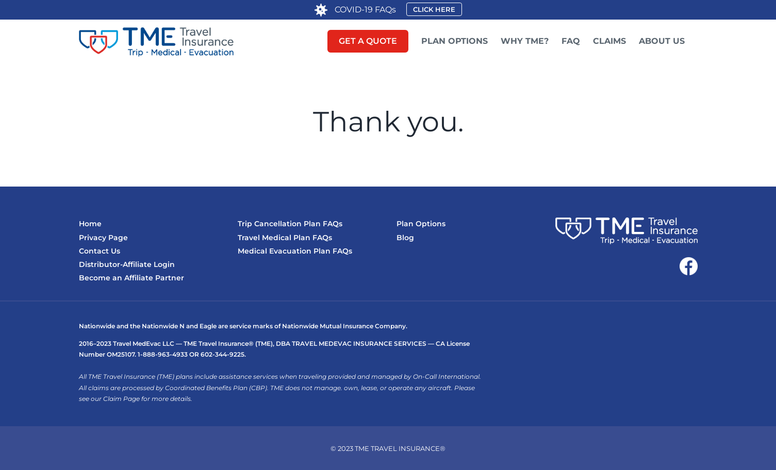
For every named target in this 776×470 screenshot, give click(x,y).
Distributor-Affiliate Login (127, 264)
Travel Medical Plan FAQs (285, 237)
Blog (405, 237)
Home (90, 223)
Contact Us (99, 251)
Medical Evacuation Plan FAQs (295, 251)
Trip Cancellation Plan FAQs (290, 223)
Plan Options (421, 223)
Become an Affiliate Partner (131, 277)
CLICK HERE (434, 9)
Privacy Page (103, 237)
